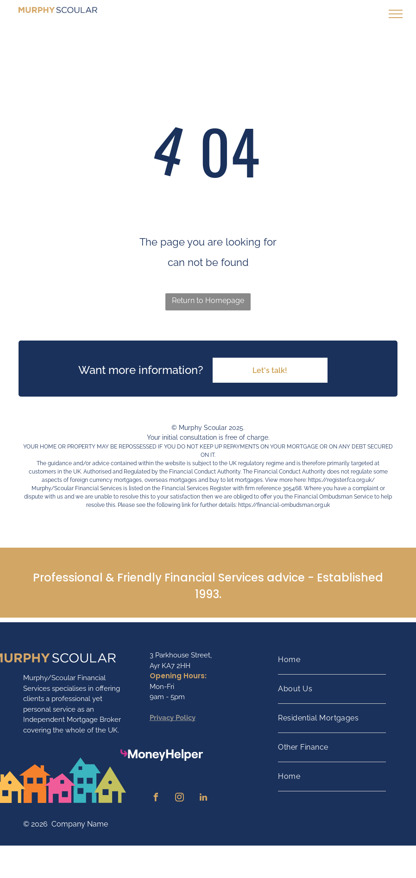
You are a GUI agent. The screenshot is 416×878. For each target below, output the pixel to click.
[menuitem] (332, 660)
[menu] (396, 14)
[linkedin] (203, 798)
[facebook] (156, 798)
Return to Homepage (208, 300)
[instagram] (179, 798)
